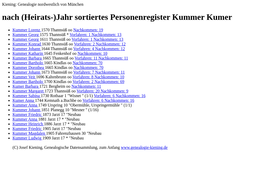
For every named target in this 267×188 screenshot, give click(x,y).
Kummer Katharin (28, 53)
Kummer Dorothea (29, 67)
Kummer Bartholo (28, 63)
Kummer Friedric (28, 114)
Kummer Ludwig (28, 138)
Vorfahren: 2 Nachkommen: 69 (98, 81)
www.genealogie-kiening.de (144, 147)
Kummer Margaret (29, 91)
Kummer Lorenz (27, 30)
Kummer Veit (24, 77)
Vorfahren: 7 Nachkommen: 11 (99, 72)
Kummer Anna (25, 105)
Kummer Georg (26, 34)
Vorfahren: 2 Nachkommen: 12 (99, 44)
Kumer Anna (24, 100)
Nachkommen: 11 (86, 86)
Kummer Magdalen (29, 133)
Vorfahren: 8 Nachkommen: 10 (98, 77)
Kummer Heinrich (28, 124)
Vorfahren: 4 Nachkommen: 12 (99, 48)
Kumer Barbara (26, 86)
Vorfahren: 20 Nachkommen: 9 (102, 91)
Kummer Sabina (27, 95)
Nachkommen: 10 (92, 53)
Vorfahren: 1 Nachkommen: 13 (95, 34)
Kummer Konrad (27, 44)
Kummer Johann (27, 48)
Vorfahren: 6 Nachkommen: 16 (119, 95)
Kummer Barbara (28, 58)
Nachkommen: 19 (88, 30)
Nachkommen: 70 (87, 63)
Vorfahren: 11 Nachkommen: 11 (101, 58)
